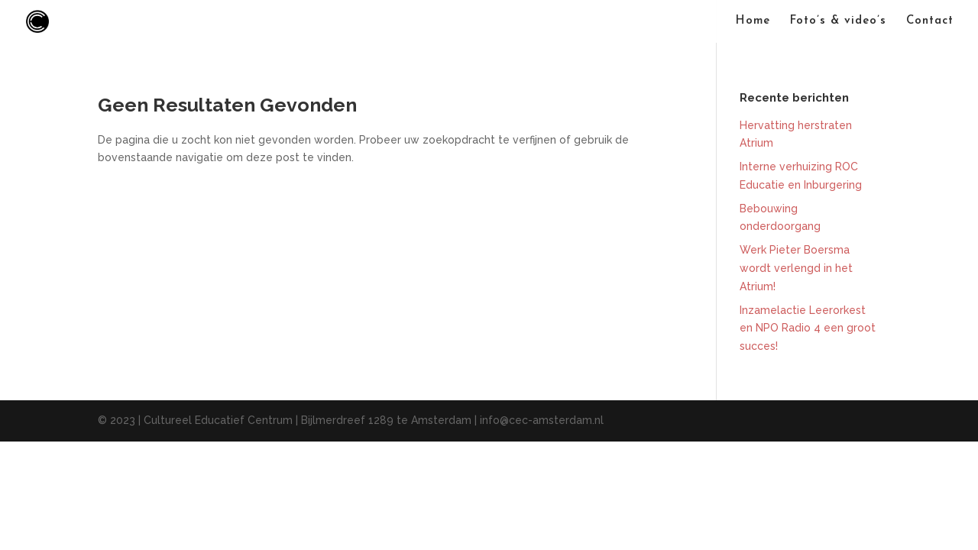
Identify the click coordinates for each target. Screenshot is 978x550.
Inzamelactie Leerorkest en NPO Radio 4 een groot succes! (808, 328)
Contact (930, 21)
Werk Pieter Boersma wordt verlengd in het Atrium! (796, 268)
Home (753, 21)
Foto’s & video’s (838, 21)
